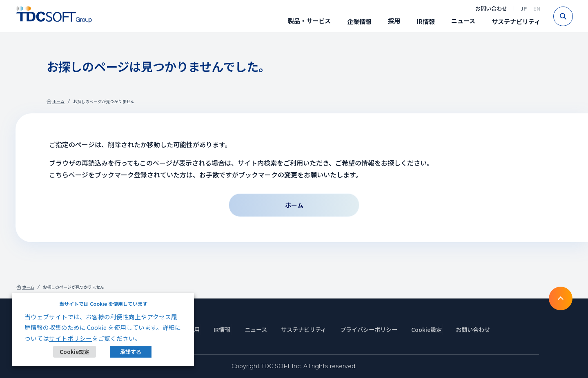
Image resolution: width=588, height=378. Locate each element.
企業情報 (358, 21)
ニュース (462, 20)
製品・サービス (308, 20)
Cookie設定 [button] (74, 352)
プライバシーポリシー (371, 329)
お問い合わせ (490, 8)
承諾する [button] (130, 352)
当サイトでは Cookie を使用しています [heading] (103, 303)
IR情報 (424, 21)
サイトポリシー (70, 338)
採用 (393, 20)
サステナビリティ (514, 21)
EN (535, 8)
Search (571, 16)
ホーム (61, 103)
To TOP (559, 297)
